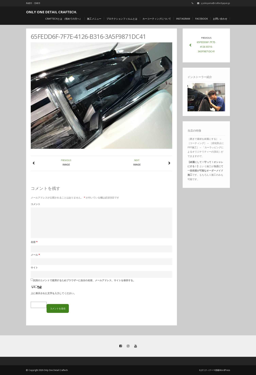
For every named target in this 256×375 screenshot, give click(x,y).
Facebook (201, 18)
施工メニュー (94, 18)
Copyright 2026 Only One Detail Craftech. (48, 370)
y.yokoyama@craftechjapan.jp (215, 3)
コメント (35, 204)
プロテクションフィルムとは (121, 18)
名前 (34, 242)
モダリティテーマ (207, 370)
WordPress (224, 370)
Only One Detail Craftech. (51, 12)
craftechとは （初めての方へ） (63, 18)
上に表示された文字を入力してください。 (53, 293)
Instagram (183, 18)
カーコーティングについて (156, 18)
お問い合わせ (220, 18)
